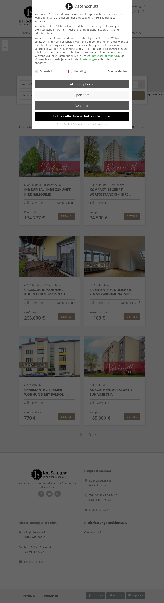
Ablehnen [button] (82, 105)
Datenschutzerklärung (105, 56)
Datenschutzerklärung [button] (84, 124)
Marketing (77, 71)
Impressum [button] (102, 124)
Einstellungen (88, 59)
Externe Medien (115, 71)
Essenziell (43, 71)
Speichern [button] (82, 95)
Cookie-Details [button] (64, 124)
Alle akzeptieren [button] (82, 84)
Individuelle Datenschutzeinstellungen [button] (82, 116)
